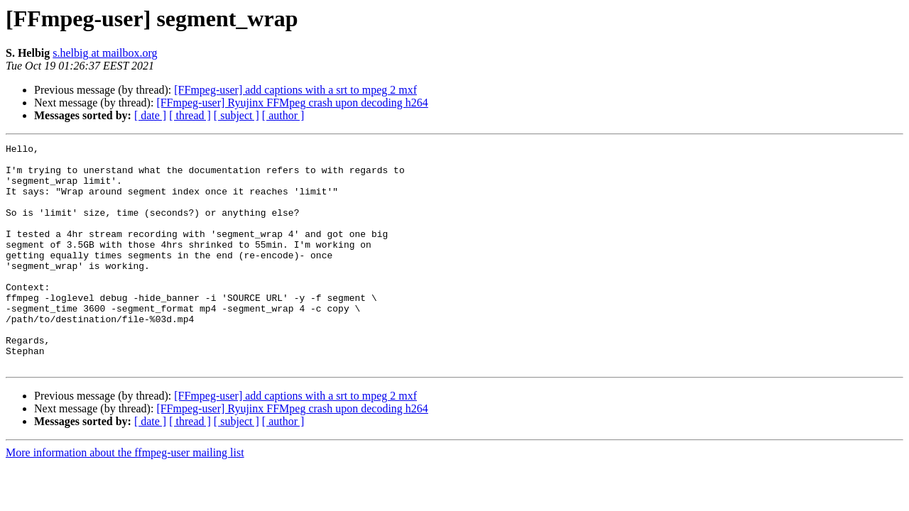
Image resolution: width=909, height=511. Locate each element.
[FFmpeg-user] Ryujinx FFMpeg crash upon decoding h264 (292, 103)
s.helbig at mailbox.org (105, 53)
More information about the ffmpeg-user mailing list (125, 497)
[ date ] (150, 115)
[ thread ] (190, 115)
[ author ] (283, 115)
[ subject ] (236, 115)
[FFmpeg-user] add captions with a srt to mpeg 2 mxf (295, 90)
